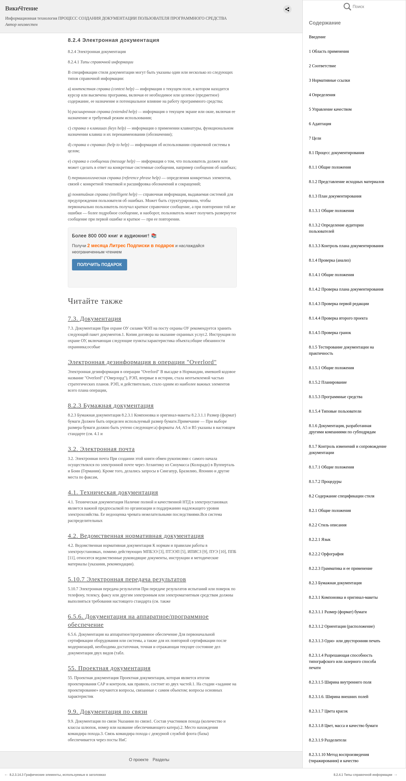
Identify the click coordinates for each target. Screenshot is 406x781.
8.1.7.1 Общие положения (331, 467)
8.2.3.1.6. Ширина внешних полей (338, 696)
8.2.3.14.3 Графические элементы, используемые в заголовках (58, 775)
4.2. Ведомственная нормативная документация (136, 535)
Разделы (161, 759)
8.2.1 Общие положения (330, 510)
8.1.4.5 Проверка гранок (330, 332)
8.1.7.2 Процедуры (325, 481)
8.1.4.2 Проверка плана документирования (346, 289)
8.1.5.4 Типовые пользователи (335, 411)
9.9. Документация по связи (107, 711)
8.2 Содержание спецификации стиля (341, 496)
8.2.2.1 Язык (320, 539)
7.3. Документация (94, 318)
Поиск (353, 6)
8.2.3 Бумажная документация (335, 583)
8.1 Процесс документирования (336, 152)
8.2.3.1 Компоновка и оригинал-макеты (343, 597)
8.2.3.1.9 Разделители (327, 740)
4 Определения (322, 95)
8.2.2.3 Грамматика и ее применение (340, 568)
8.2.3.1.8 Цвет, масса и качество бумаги (343, 725)
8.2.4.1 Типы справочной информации (363, 775)
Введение (317, 37)
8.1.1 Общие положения (330, 167)
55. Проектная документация (109, 668)
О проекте (138, 759)
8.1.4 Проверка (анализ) (330, 260)
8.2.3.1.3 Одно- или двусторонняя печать (344, 641)
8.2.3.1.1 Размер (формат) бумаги (338, 612)
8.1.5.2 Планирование (328, 382)
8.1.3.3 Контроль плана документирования (346, 246)
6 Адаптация (320, 124)
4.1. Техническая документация (113, 492)
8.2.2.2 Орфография (326, 554)
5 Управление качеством (330, 109)
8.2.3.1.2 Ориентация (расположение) (342, 626)
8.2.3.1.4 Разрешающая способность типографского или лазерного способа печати (342, 661)
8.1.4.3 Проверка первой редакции (339, 303)
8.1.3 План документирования (335, 196)
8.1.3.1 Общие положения (331, 210)
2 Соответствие (322, 66)
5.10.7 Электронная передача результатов (127, 579)
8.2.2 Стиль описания (327, 525)
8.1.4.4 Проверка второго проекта (338, 318)
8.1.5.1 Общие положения (331, 368)
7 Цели (315, 138)
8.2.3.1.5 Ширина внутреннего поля (340, 682)
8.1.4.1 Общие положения (331, 274)
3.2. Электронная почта (101, 448)
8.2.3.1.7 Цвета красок (328, 711)
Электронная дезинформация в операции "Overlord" (142, 362)
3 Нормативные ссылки (329, 80)
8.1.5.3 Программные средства (336, 397)
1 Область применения (329, 51)
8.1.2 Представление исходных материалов (346, 181)
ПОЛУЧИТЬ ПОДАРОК (99, 264)
